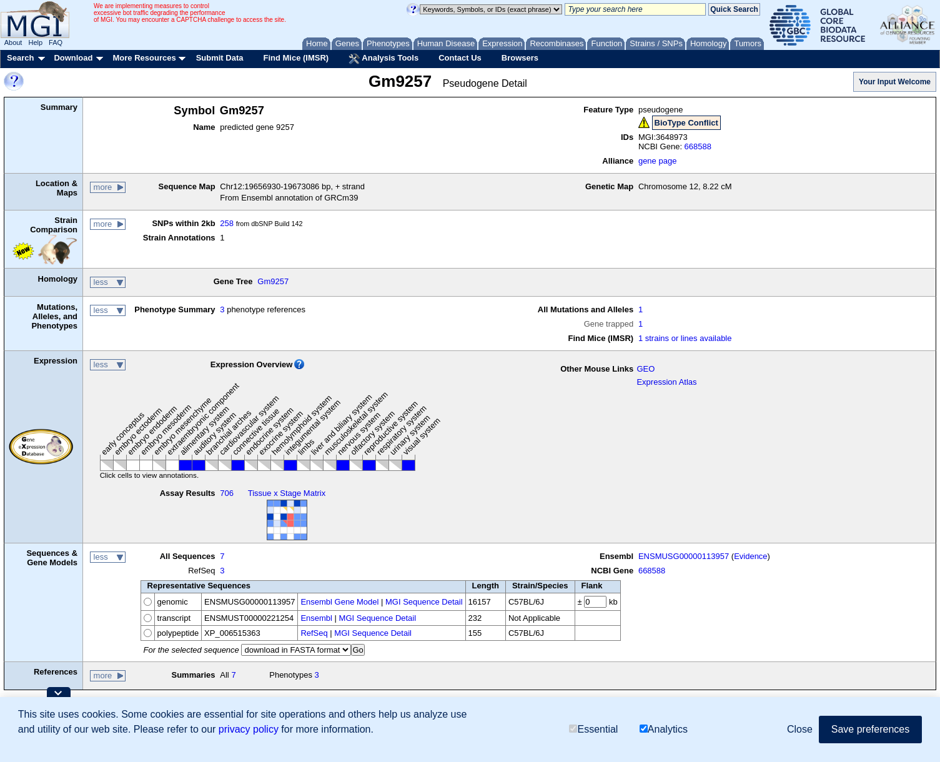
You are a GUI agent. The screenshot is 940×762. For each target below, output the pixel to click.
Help (35, 42)
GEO (645, 369)
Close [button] (800, 729)
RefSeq (313, 633)
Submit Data (220, 57)
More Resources (144, 57)
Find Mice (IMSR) (296, 57)
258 (227, 223)
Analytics (664, 729)
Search (20, 57)
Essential (593, 729)
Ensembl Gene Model (339, 601)
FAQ (55, 42)
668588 (698, 146)
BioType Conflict (686, 122)
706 (227, 493)
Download (73, 57)
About (13, 42)
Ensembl (316, 618)
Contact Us (460, 57)
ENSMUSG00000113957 (683, 556)
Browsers (520, 57)
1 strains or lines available (685, 338)
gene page (657, 161)
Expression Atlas (666, 382)
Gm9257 (273, 281)
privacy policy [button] (249, 729)
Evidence (750, 556)
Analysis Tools (383, 58)
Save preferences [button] (870, 729)
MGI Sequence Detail (424, 601)
